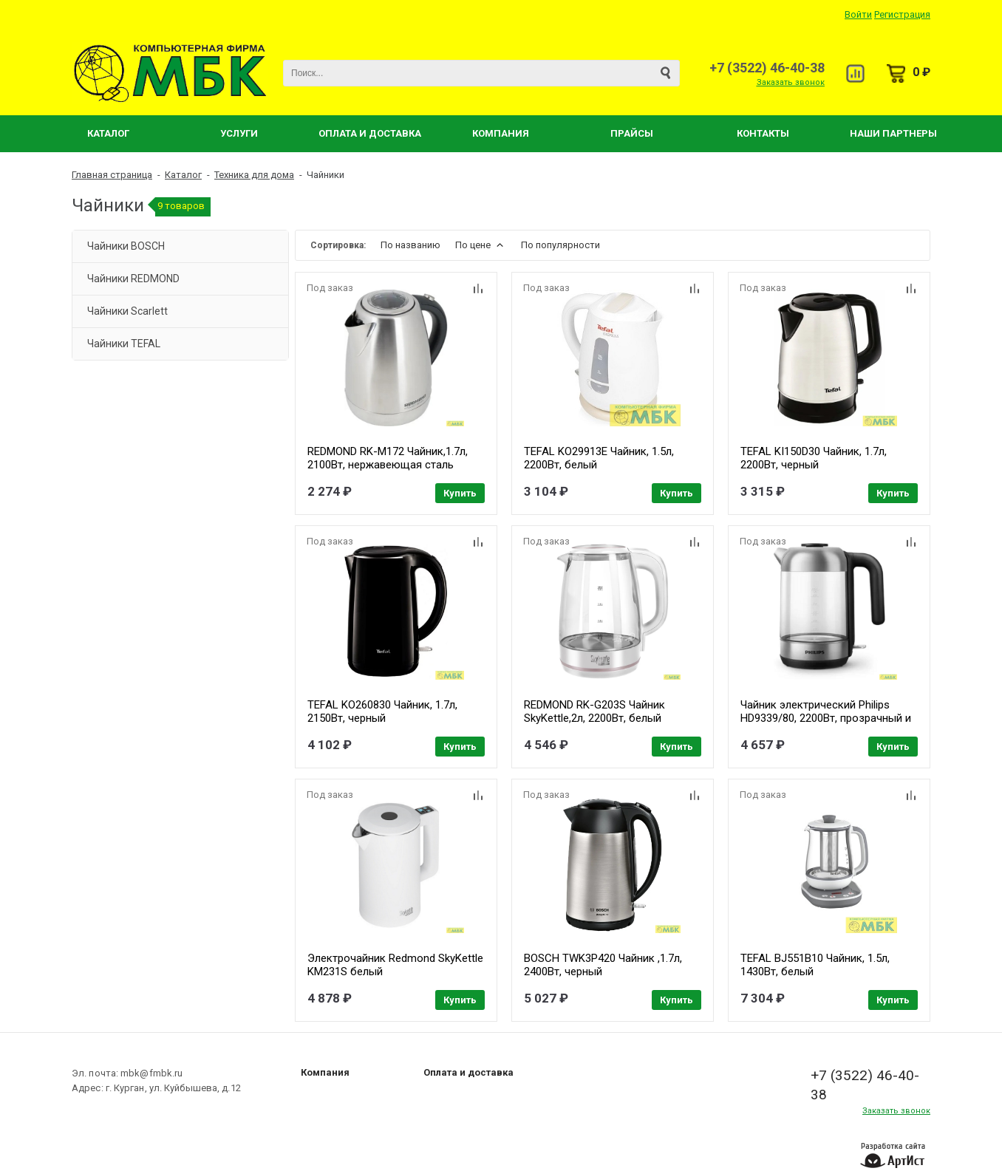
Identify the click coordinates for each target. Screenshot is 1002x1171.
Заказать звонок (791, 82)
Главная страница (112, 174)
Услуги (239, 133)
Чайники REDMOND (133, 278)
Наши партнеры (893, 133)
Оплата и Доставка (369, 133)
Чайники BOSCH (126, 246)
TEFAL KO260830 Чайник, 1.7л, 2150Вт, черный (382, 711)
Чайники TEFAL (123, 343)
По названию (410, 244)
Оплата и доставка (468, 1072)
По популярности (560, 244)
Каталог (108, 133)
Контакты (763, 133)
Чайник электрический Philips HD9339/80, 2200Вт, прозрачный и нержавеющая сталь (825, 718)
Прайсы (631, 133)
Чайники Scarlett (127, 311)
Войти (858, 14)
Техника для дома (254, 174)
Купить (460, 493)
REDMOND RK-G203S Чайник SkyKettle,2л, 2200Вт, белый (594, 711)
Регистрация (902, 14)
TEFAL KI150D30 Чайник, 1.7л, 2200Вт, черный (813, 458)
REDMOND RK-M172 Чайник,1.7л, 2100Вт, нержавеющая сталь (387, 458)
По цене (480, 244)
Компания (500, 133)
